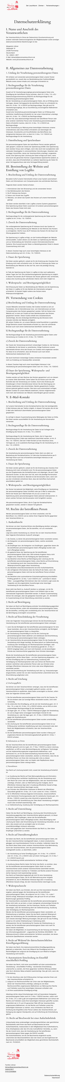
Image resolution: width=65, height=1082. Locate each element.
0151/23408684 (10, 1071)
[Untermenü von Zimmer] (44, 5)
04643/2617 (9, 1069)
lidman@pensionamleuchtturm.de (16, 1067)
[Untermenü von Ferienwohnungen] (59, 5)
